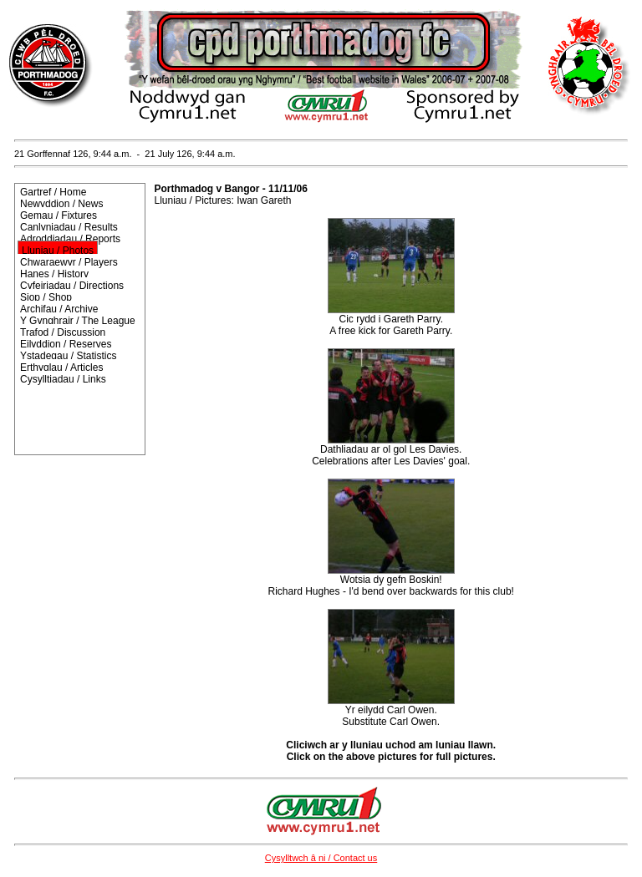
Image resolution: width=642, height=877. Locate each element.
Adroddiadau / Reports (70, 239)
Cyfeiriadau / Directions (72, 285)
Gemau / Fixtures (58, 215)
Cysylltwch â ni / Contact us (321, 858)
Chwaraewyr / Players (69, 262)
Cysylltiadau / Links (63, 379)
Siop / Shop (46, 297)
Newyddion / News (61, 204)
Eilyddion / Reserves (65, 344)
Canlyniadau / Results (69, 227)
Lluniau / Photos (58, 250)
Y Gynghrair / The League (77, 321)
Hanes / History (54, 274)
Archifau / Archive (59, 309)
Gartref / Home (53, 192)
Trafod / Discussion (62, 332)
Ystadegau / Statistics (68, 356)
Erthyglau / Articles (61, 367)
